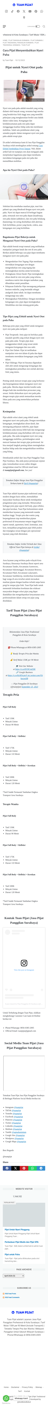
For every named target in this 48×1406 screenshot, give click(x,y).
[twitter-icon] (24, 11)
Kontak (27, 1391)
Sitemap (38, 1387)
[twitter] (15, 1168)
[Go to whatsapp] (6, 1398)
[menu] (6, 26)
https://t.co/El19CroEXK (25, 669)
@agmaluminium (19, 1132)
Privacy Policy (27, 1387)
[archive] (13, 1276)
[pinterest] (24, 1168)
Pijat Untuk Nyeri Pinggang (17, 1229)
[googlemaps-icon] (24, 17)
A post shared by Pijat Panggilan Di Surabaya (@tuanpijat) (26, 1004)
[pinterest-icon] (36, 11)
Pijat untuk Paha (12, 1254)
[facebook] (7, 1168)
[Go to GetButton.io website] (6, 1403)
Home (6, 1387)
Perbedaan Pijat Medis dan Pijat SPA (22, 1242)
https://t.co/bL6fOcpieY (17, 675)
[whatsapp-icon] (42, 11)
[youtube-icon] (30, 11)
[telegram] (41, 1168)
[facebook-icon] (18, 11)
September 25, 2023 (30, 687)
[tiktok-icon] (12, 11)
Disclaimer (15, 1387)
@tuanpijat (18, 1107)
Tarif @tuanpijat (31, 483)
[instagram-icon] (6, 11)
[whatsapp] (32, 1168)
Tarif (20, 1391)
